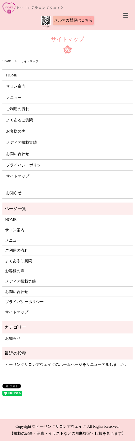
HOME (6, 61)
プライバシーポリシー (25, 165)
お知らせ (13, 193)
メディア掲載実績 (21, 142)
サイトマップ (17, 176)
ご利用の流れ (17, 109)
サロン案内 (15, 86)
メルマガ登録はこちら (73, 20)
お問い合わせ (17, 154)
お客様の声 (15, 131)
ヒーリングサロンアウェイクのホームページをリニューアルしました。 (67, 364)
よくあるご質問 (19, 120)
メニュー (13, 97)
